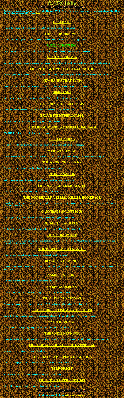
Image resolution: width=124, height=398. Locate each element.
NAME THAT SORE (62, 275)
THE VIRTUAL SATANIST (62, 298)
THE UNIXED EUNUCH (62, 333)
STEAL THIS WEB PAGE (61, 223)
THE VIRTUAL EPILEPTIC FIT (62, 380)
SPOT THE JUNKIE (62, 322)
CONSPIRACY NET (62, 235)
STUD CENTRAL (62, 139)
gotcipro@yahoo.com (75, 395)
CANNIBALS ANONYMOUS (62, 211)
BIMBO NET (62, 92)
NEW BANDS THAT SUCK (62, 80)
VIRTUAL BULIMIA (62, 57)
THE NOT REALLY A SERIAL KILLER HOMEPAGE (62, 197)
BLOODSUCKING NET (62, 261)
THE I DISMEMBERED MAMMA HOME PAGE (62, 127)
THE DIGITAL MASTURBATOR (62, 249)
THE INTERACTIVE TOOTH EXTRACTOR (62, 69)
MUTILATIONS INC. (62, 45)
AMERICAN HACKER (62, 150)
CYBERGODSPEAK (62, 286)
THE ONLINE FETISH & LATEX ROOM (62, 310)
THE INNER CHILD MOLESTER (62, 186)
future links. (40, 13)
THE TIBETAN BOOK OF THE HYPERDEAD (62, 345)
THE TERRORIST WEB (62, 34)
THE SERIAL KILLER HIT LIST (62, 104)
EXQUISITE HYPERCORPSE (62, 115)
